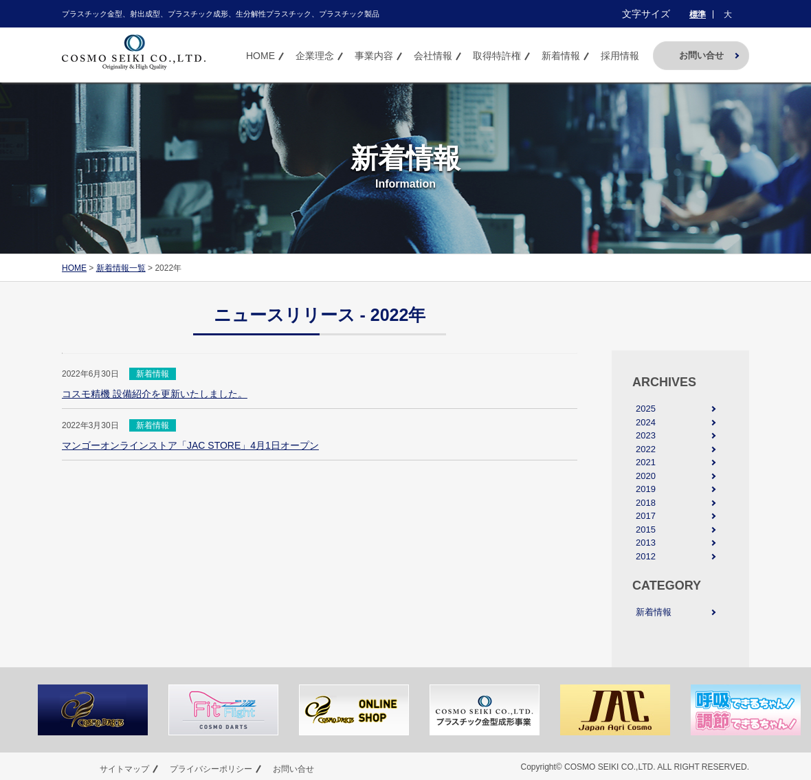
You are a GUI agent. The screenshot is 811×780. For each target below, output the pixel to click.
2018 (646, 503)
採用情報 (620, 55)
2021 (646, 462)
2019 (646, 489)
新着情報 (561, 55)
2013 (646, 542)
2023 (646, 435)
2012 (646, 556)
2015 (646, 529)
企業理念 (315, 55)
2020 (646, 476)
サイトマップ (124, 769)
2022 (646, 449)
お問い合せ (701, 55)
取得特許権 (497, 55)
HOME (260, 55)
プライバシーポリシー (211, 769)
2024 (646, 422)
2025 (646, 408)
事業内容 (374, 55)
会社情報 (433, 55)
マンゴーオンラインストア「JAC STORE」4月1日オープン (190, 445)
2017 (646, 516)
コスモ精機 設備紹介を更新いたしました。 (154, 393)
